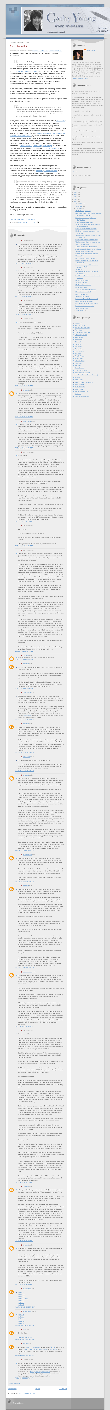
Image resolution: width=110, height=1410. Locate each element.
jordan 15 (21, 1294)
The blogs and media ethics (84, 251)
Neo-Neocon (79, 339)
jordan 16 (21, 1296)
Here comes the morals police (85, 306)
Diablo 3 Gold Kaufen (40, 1349)
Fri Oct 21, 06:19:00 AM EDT (24, 263)
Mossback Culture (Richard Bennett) (86, 375)
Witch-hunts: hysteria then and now (87, 239)
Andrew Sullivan (80, 325)
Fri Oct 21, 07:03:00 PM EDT (24, 417)
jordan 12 (21, 1321)
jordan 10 (21, 1317)
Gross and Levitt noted (51, 148)
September (79, 310)
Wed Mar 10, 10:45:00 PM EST (24, 1307)
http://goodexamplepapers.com (40, 1372)
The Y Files (75, 171)
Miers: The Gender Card (83, 292)
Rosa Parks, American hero (84, 222)
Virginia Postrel (79, 360)
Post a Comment (14, 1383)
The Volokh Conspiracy (82, 327)
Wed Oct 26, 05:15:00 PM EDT (24, 850)
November (79, 206)
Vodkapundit (79, 337)
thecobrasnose (27, 854)
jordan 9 (21, 1314)
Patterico (78, 344)
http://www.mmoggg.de (33, 1347)
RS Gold (52, 1347)
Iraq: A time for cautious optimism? (86, 258)
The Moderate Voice (81, 391)
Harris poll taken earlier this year (25, 71)
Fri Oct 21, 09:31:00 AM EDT (24, 296)
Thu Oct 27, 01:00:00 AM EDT (24, 881)
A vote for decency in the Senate (86, 289)
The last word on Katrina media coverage (88, 242)
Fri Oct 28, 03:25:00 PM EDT (24, 1284)
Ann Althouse (79, 330)
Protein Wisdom (80, 356)
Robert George (79, 349)
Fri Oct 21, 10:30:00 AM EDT (24, 314)
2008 (76, 194)
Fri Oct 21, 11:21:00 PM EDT (24, 521)
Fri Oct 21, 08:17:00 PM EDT (24, 448)
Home (38, 1389)
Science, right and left (82, 244)
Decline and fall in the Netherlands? (87, 299)
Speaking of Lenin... (82, 282)
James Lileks (79, 358)
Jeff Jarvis (78, 353)
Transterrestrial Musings (82, 372)
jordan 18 (21, 1300)
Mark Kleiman (79, 384)
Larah (24, 1329)
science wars (60, 121)
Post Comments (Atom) (26, 1394)
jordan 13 (21, 1323)
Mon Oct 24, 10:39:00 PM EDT (24, 659)
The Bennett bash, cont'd (83, 285)
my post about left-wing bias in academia (47, 51)
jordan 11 (21, 1319)
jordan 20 (21, 1305)
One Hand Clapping (81, 370)
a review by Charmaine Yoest (46, 171)
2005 (76, 201)
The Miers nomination (82, 296)
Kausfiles (78, 365)
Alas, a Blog (79, 379)
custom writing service (25, 1337)
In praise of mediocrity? (83, 280)
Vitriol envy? (79, 269)
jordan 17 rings (23, 1298)
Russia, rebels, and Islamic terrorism (87, 253)
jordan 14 (21, 1292)
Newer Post (12, 1389)
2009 (76, 192)
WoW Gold (53, 1349)
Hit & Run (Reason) (81, 335)
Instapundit (78, 323)
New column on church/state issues (87, 303)
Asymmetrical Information (83, 332)
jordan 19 (21, 1303)
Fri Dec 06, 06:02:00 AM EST (24, 1378)
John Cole (78, 342)
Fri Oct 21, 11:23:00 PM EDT (24, 546)
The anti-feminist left (82, 308)
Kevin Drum (78, 363)
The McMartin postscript (83, 211)
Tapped (77, 377)
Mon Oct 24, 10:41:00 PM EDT (24, 688)
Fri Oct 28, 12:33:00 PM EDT (24, 1182)
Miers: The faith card (82, 294)
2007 (76, 197)
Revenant (26, 390)
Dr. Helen (78, 394)
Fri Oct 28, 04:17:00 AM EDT (24, 1026)
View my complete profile (80, 78)
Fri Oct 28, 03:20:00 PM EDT (24, 1241)
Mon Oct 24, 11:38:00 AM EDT (24, 651)
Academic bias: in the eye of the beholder (88, 249)
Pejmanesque (79, 351)
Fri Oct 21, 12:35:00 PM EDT (24, 386)
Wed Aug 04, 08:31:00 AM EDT (24, 1339)
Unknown (25, 1343)
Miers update (80, 256)
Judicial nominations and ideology (86, 246)
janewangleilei (27, 1288)
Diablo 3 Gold (27, 1349)
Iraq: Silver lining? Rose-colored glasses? (88, 213)
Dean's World (79, 389)
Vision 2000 (28, 715)
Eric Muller (78, 346)
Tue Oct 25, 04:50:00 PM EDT (24, 752)
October (78, 208)
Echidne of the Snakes (82, 396)
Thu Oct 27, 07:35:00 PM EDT (24, 967)
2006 (76, 199)
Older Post (63, 1389)
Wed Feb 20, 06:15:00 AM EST (24, 1355)
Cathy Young (27, 421)
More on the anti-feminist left (84, 301)
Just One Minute (80, 386)
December (79, 204)
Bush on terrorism (81, 287)
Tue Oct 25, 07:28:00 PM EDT (24, 771)
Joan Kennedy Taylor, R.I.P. (84, 215)
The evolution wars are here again (22, 220)
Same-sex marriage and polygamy (86, 228)
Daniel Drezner (79, 368)
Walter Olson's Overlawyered (84, 382)
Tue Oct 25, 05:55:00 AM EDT (24, 719)
